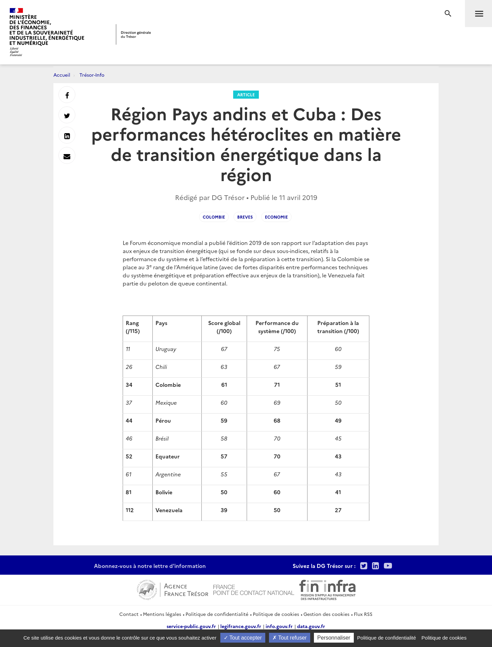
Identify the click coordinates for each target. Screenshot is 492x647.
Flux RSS (363, 614)
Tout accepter (243, 638)
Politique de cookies (276, 614)
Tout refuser (289, 638)
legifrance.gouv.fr (240, 626)
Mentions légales (162, 614)
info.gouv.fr (279, 626)
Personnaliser (333, 638)
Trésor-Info (91, 74)
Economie (276, 217)
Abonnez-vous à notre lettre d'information (150, 565)
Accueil (61, 74)
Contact (129, 614)
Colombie (214, 217)
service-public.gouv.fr (191, 626)
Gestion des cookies (326, 614)
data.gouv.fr (311, 626)
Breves (245, 217)
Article (246, 94)
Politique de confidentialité (217, 614)
